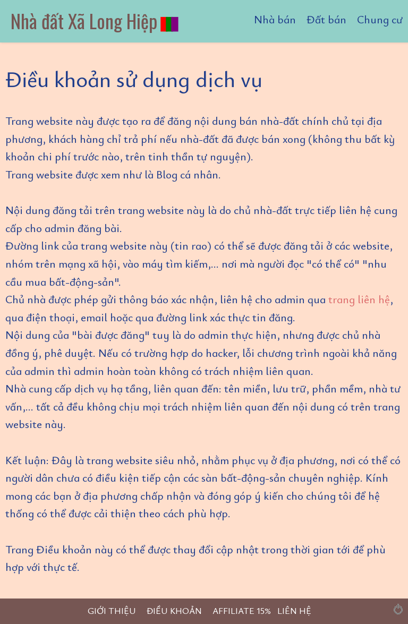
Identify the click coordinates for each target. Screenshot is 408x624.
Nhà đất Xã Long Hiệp (95, 20)
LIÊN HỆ (294, 610)
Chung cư (380, 19)
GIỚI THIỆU (112, 610)
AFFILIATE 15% (241, 610)
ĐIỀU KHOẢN (174, 610)
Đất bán (326, 19)
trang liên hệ (359, 299)
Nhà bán (275, 19)
